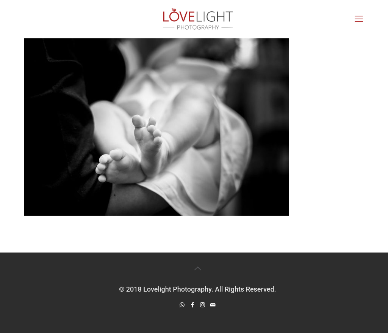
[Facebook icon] (192, 304)
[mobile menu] (358, 19)
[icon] (213, 304)
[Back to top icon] (197, 268)
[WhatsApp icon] (182, 304)
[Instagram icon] (203, 304)
